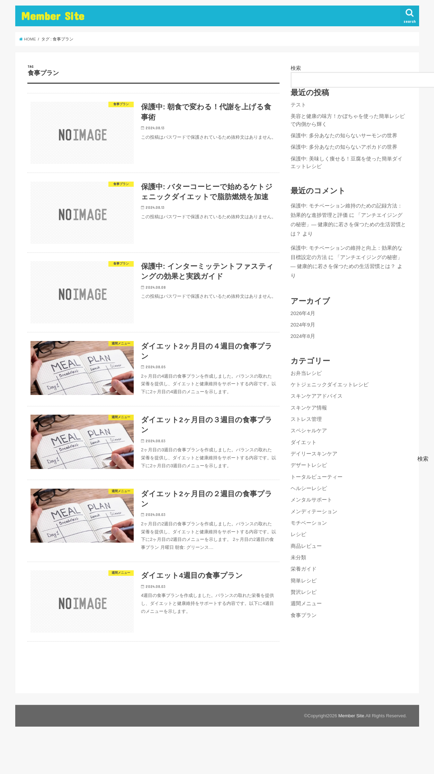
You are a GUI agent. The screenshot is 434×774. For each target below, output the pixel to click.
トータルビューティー (317, 477)
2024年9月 (303, 325)
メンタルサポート (311, 500)
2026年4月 (303, 313)
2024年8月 (303, 336)
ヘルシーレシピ (309, 488)
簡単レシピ (304, 580)
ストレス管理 (306, 419)
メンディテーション (314, 511)
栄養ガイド (304, 569)
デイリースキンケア (314, 454)
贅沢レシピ (304, 592)
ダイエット (304, 442)
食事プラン (304, 615)
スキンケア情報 (309, 408)
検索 (296, 68)
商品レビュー (306, 546)
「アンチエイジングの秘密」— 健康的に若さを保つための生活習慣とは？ (348, 224)
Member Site (52, 15)
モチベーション (309, 523)
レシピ (298, 534)
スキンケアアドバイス (317, 396)
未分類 (298, 557)
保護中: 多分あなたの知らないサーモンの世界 (344, 135)
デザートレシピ (309, 465)
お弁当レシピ (306, 373)
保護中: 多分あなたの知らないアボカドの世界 (344, 147)
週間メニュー (306, 603)
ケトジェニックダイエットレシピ (330, 384)
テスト (298, 105)
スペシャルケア (309, 430)
